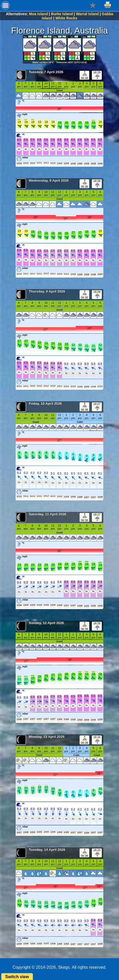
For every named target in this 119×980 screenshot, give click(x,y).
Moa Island (38, 14)
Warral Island (87, 14)
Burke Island (62, 14)
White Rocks (66, 18)
